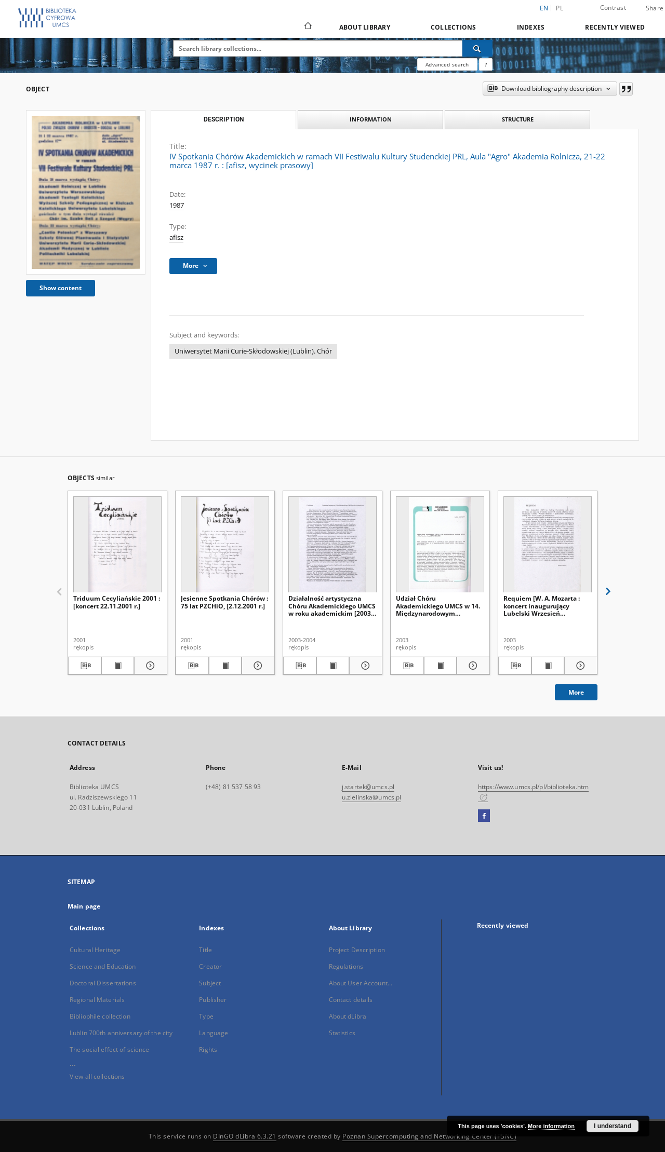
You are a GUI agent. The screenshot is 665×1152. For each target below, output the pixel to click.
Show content (60, 287)
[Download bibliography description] (85, 665)
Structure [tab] (518, 119)
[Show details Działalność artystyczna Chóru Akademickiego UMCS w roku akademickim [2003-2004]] (364, 665)
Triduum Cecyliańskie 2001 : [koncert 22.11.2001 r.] (116, 602)
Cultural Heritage (95, 949)
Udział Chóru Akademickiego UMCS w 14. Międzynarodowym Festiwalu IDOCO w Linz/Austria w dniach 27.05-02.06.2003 (439, 605)
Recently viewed (615, 27)
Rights (208, 1049)
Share (654, 8)
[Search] (477, 48)
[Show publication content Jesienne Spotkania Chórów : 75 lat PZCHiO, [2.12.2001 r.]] (225, 665)
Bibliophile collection (100, 1016)
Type (206, 1016)
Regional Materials (97, 999)
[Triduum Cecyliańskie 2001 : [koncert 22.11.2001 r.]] (117, 545)
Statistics (342, 1032)
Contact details (351, 999)
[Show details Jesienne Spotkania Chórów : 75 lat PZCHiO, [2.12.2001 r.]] (257, 665)
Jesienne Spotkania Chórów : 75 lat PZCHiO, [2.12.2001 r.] (224, 602)
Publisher (213, 999)
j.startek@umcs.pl (368, 786)
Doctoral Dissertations (103, 983)
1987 (176, 205)
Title (205, 949)
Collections (453, 27)
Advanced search (447, 64)
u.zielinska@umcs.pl (371, 797)
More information (551, 1126)
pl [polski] (559, 8)
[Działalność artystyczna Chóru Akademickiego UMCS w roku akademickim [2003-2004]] (332, 545)
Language (213, 1032)
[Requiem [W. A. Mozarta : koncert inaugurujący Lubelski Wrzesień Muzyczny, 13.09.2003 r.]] (547, 545)
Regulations (346, 966)
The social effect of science (109, 1049)
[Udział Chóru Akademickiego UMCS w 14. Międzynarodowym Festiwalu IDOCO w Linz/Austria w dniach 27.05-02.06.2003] (440, 545)
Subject (210, 983)
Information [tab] (371, 119)
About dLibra (347, 1016)
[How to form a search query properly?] (486, 64)
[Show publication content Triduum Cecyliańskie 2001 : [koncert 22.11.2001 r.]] (118, 665)
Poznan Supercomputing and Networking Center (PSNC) (429, 1136)
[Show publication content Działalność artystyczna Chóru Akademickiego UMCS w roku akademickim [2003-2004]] (333, 665)
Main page (84, 906)
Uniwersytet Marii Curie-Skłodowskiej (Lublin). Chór (253, 351)
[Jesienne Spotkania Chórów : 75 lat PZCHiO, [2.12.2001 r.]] (225, 545)
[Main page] (307, 27)
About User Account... (361, 983)
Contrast (613, 7)
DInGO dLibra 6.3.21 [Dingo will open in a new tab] (244, 1136)
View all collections (97, 1076)
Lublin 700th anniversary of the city (121, 1032)
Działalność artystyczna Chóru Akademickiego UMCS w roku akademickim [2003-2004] (332, 605)
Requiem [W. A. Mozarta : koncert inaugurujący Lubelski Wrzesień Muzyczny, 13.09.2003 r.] (541, 605)
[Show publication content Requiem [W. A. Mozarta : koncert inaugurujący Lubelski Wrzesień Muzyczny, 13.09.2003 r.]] (548, 665)
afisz (176, 237)
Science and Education (103, 966)
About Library (364, 27)
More (576, 692)
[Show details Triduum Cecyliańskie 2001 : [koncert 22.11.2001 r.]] (149, 665)
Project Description (357, 949)
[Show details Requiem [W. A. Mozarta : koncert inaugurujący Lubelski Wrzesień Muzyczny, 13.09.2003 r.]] (579, 665)
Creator (210, 966)
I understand (612, 1126)
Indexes (531, 27)
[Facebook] (484, 816)
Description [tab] (224, 119)
